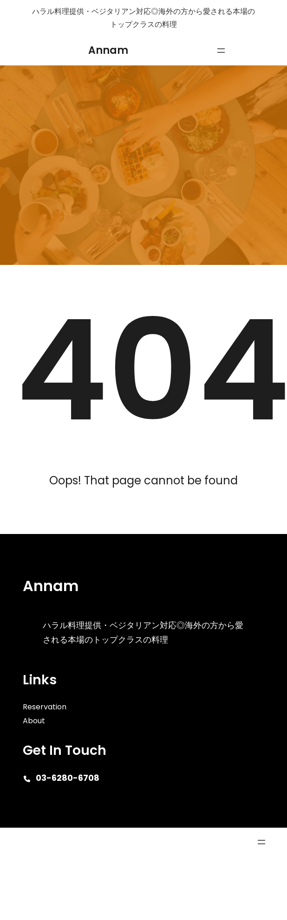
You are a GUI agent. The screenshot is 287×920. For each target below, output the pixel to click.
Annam (108, 50)
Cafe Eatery (35, 841)
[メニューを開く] (221, 50)
